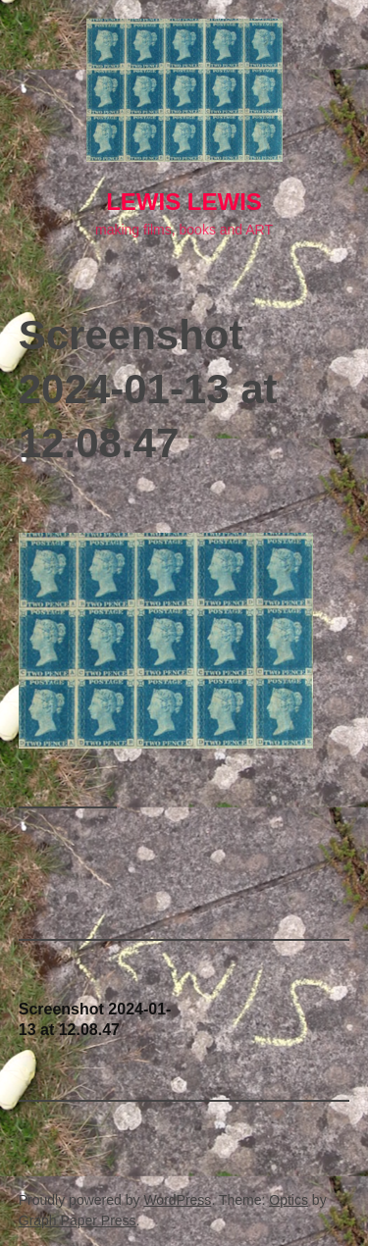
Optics (288, 1200)
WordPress (177, 1200)
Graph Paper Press (77, 1220)
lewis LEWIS (184, 201)
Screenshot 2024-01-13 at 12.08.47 (95, 1019)
